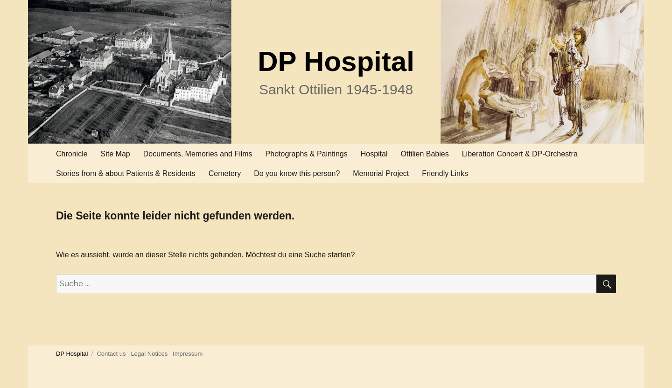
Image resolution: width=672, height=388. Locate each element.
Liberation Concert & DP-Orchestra (520, 154)
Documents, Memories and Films (197, 154)
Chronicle (72, 154)
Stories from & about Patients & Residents (126, 173)
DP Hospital (336, 61)
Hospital (374, 154)
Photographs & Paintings (307, 154)
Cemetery (225, 173)
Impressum (188, 353)
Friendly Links (445, 173)
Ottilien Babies (425, 154)
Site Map (115, 154)
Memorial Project (381, 173)
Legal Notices (149, 353)
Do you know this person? (297, 173)
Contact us (111, 353)
